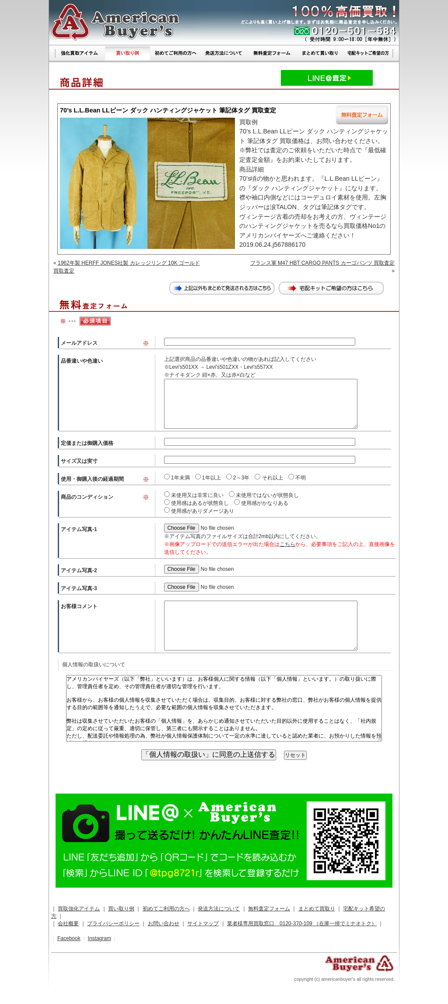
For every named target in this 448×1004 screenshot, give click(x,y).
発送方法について (219, 909)
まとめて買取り (316, 909)
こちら (287, 544)
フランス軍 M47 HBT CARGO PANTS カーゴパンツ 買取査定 (322, 263)
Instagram (99, 938)
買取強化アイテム (79, 909)
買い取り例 (121, 909)
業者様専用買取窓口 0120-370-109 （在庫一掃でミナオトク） (302, 923)
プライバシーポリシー (113, 923)
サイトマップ (203, 923)
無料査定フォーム (269, 909)
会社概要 (68, 923)
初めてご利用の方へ (166, 909)
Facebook (68, 938)
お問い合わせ (163, 923)
